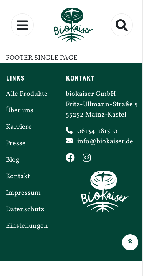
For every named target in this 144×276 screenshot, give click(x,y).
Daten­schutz (25, 209)
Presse (16, 143)
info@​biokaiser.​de (105, 141)
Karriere (19, 127)
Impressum (23, 193)
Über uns (19, 110)
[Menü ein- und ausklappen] (22, 24)
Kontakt (18, 176)
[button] (130, 242)
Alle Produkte (27, 94)
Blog (12, 160)
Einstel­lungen (27, 226)
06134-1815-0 (97, 131)
